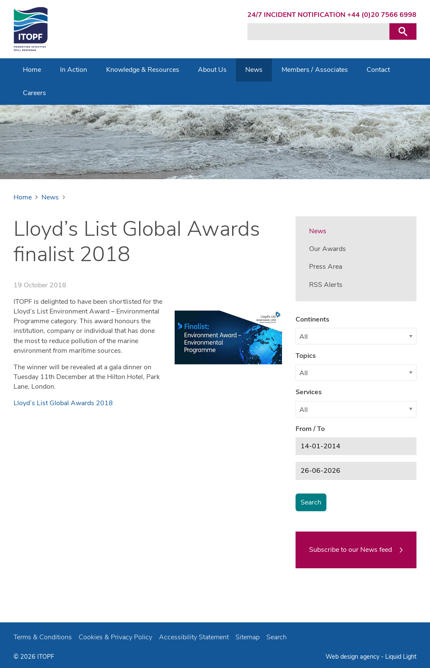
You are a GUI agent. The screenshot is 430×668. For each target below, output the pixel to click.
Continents (312, 319)
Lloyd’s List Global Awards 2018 (63, 403)
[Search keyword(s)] (318, 31)
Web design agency (353, 656)
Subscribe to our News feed (350, 549)
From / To (310, 429)
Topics (306, 355)
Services (309, 392)
